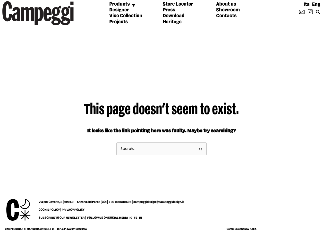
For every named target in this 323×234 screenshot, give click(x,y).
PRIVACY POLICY (73, 209)
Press (169, 10)
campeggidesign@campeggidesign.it (158, 202)
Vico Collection (125, 16)
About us (226, 4)
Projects (118, 22)
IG (130, 217)
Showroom (228, 10)
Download (174, 16)
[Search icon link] (318, 13)
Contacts (226, 16)
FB (136, 217)
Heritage (172, 22)
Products (119, 4)
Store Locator (178, 4)
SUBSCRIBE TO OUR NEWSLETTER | (62, 217)
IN (140, 217)
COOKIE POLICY (49, 209)
